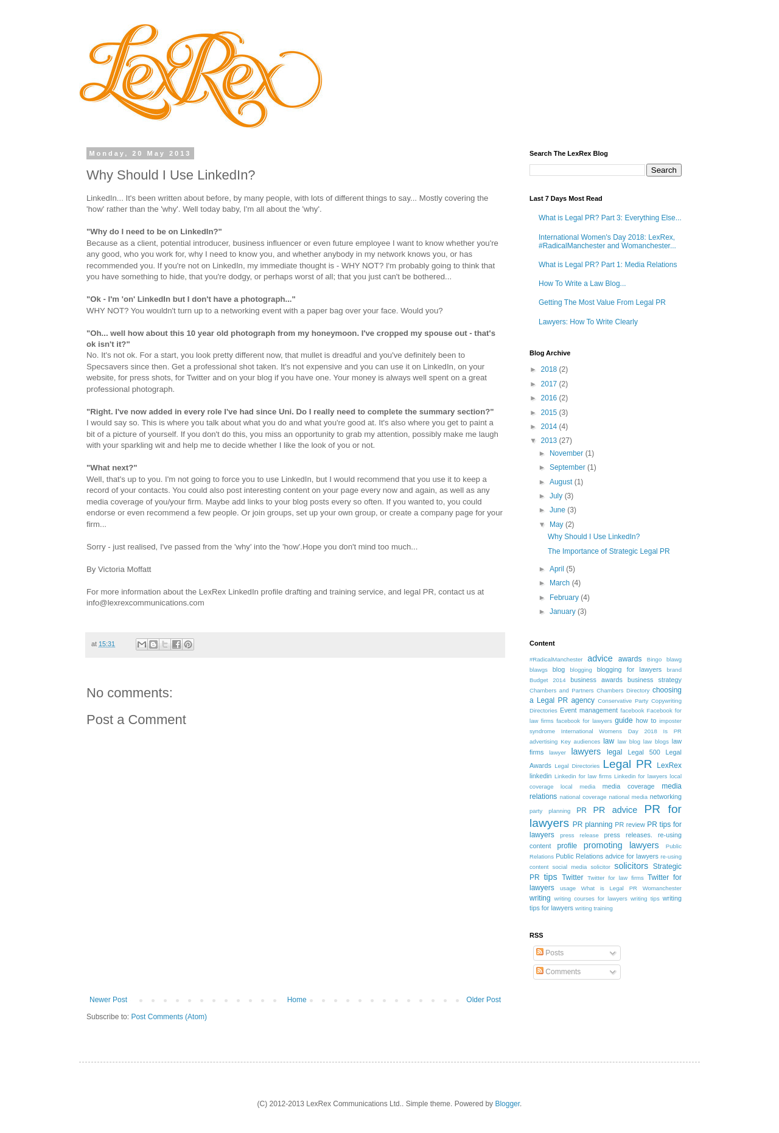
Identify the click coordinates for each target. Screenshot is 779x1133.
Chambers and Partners (561, 690)
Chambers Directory (622, 690)
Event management (589, 710)
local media (578, 786)
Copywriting (666, 700)
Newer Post (108, 999)
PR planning (593, 824)
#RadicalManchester (555, 659)
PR (581, 810)
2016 (550, 398)
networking (666, 796)
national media (628, 796)
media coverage (629, 786)
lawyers (586, 751)
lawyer (557, 752)
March (561, 583)
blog (559, 669)
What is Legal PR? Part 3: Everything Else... (610, 218)
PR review (630, 824)
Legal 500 (644, 752)
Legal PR (627, 764)
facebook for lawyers (584, 720)
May (557, 524)
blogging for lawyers (629, 669)
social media (570, 866)
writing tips (645, 898)
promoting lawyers (621, 845)
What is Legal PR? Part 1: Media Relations (608, 264)
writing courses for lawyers (590, 898)
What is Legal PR (609, 888)
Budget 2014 (547, 680)
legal (614, 752)
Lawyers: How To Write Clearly (588, 322)
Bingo (654, 659)
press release (579, 835)
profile (567, 846)
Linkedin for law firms (583, 776)
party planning (549, 810)
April (558, 569)
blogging (581, 669)
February (565, 597)
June (558, 510)
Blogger (507, 1104)
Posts (550, 953)
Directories (543, 710)
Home (297, 999)
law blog (629, 741)
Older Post (483, 999)
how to (646, 720)
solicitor (601, 866)
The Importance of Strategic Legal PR (609, 551)
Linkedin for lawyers (640, 776)
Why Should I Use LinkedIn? (594, 536)
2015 (550, 412)
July (557, 496)
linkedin (540, 775)
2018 (550, 369)
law (608, 741)
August (562, 482)
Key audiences (580, 741)
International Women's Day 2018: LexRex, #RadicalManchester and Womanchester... (607, 241)
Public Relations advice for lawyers (607, 856)
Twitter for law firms (615, 877)
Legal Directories (576, 765)
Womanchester (662, 888)
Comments (558, 971)
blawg (674, 659)
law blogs (656, 741)
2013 (550, 440)
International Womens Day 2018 (609, 731)
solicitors (631, 866)
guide (623, 720)
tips (550, 877)
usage (568, 888)
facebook (633, 710)
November (567, 453)
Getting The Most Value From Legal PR (602, 302)
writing (540, 898)
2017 (550, 384)
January (564, 611)
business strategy (654, 679)
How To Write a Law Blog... (582, 283)
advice (600, 658)
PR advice (615, 810)
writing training (594, 908)
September (568, 467)
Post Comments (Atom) (169, 1017)
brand (674, 669)
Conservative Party (623, 700)
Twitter (572, 877)
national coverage (583, 796)
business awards (596, 679)
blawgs (538, 669)
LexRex (669, 765)
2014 (550, 426)
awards (630, 659)
